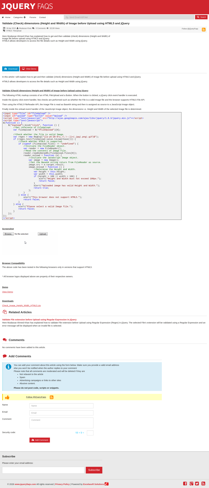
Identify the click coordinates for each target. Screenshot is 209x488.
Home (5, 17)
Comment (6, 419)
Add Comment (39, 440)
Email (5, 412)
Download (10, 69)
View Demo (29, 69)
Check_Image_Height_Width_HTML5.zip (21, 305)
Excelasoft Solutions (93, 484)
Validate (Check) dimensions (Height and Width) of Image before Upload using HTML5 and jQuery (65, 23)
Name (5, 405)
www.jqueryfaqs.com (25, 484)
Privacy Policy (62, 484)
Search (201, 17)
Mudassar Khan (25, 28)
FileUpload (17, 31)
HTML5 (9, 31)
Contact (42, 17)
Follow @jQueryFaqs (190, 29)
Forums (33, 17)
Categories (19, 17)
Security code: (9, 432)
